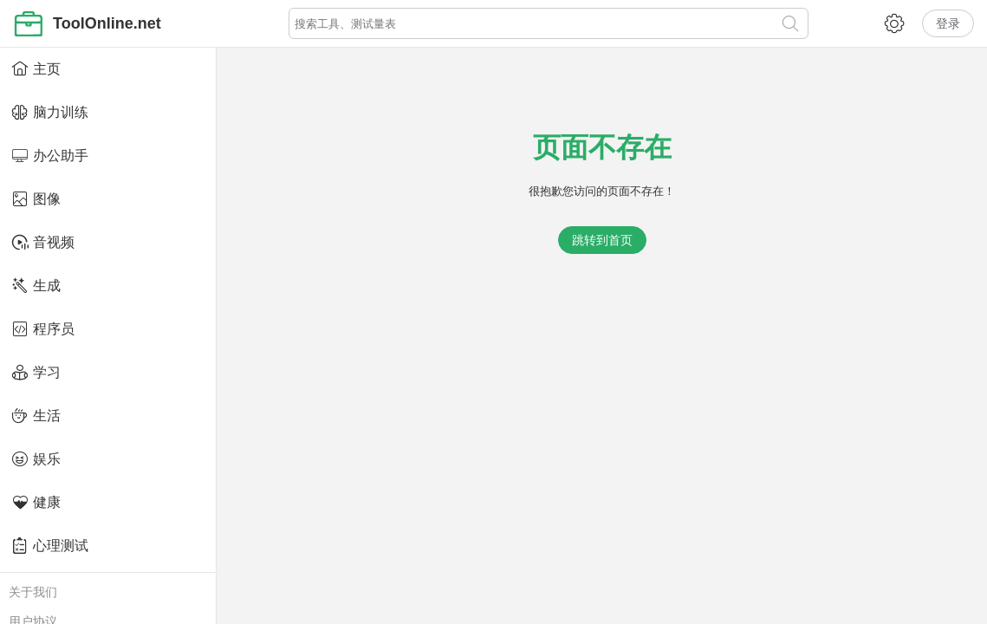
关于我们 (33, 592)
